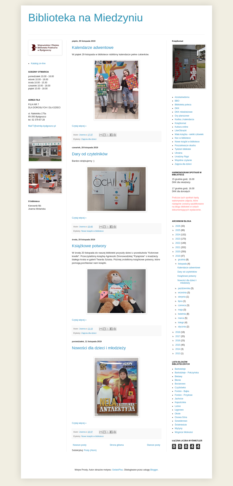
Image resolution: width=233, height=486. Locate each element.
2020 (178, 251)
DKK (177, 108)
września (182, 292)
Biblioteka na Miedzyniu (85, 17)
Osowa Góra (181, 417)
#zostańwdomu (182, 97)
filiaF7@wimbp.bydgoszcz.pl (42, 126)
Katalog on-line (38, 63)
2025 (178, 230)
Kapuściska (180, 402)
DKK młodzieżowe (183, 112)
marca (181, 318)
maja (180, 309)
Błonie (178, 380)
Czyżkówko (180, 387)
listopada (182, 264)
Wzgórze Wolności (184, 432)
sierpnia (182, 297)
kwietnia (182, 314)
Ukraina (178, 153)
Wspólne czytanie (183, 160)
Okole (177, 413)
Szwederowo (181, 421)
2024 (178, 234)
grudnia (182, 259)
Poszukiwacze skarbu (185, 145)
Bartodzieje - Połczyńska (187, 372)
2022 (178, 243)
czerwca (182, 305)
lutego (181, 322)
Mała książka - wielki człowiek (189, 134)
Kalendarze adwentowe (93, 47)
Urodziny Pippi (182, 156)
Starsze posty (153, 445)
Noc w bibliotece (183, 138)
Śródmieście (181, 424)
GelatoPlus (117, 469)
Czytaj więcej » (79, 126)
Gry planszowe (182, 115)
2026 (178, 226)
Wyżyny (178, 428)
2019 (178, 256)
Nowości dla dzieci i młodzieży (99, 348)
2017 (178, 336)
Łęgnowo (179, 410)
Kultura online (181, 127)
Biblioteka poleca (183, 104)
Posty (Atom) (90, 450)
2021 (178, 247)
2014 (178, 349)
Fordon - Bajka (182, 391)
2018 (178, 332)
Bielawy (178, 376)
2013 (178, 353)
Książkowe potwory (89, 246)
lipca (180, 301)
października (184, 288)
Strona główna (117, 445)
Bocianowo (180, 383)
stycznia (182, 326)
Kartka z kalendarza (184, 119)
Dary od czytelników (90, 154)
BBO (177, 101)
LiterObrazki (181, 130)
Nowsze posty (79, 445)
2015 (178, 345)
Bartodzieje (180, 369)
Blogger (154, 469)
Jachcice (179, 398)
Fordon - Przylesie (183, 395)
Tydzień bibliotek (183, 149)
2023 (178, 239)
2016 (178, 340)
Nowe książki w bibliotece (92, 231)
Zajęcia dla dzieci (88, 139)
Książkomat (180, 123)
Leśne (178, 406)
